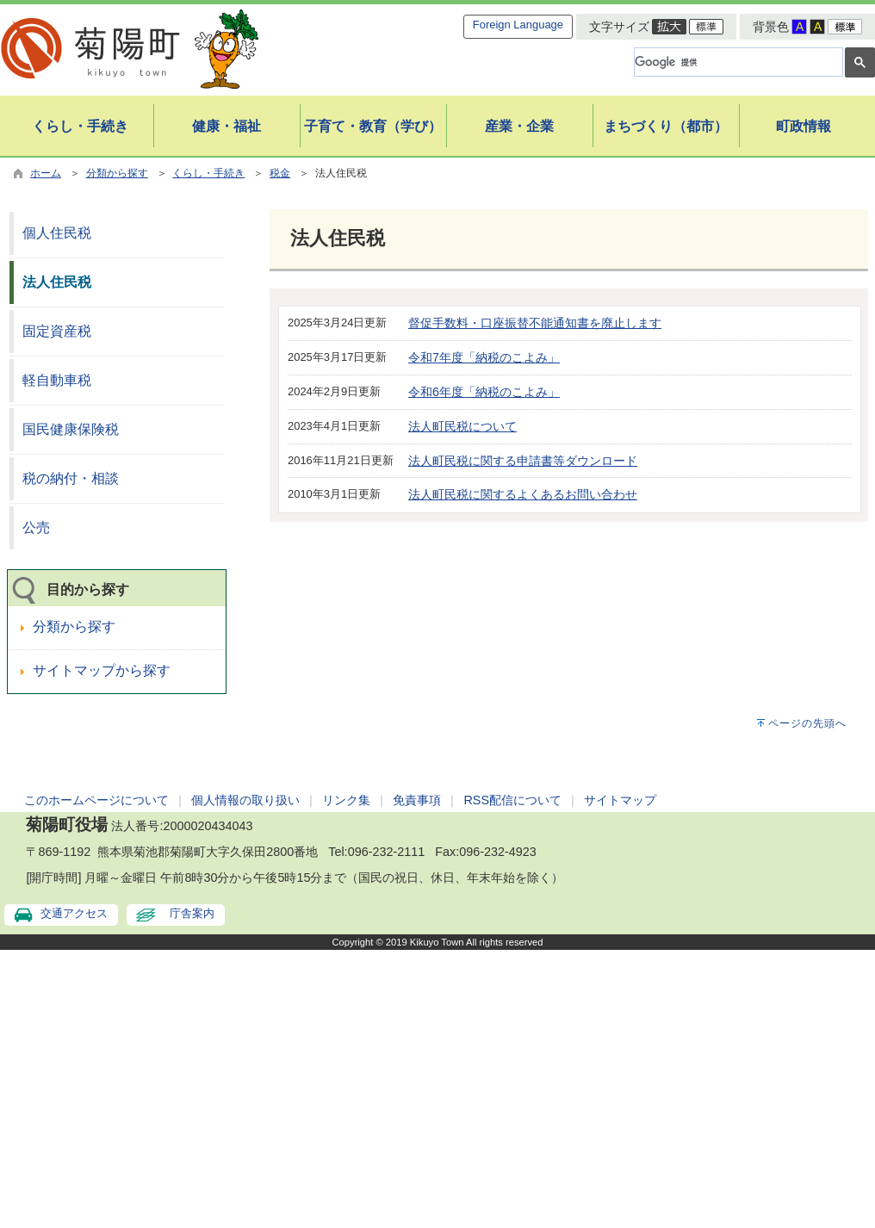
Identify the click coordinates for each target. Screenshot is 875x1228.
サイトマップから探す (102, 670)
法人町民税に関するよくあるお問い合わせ (522, 494)
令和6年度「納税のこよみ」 (484, 392)
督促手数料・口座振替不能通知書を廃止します (534, 323)
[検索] (737, 62)
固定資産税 (56, 331)
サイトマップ (620, 800)
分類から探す (117, 173)
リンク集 (346, 800)
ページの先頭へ (807, 723)
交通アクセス (74, 913)
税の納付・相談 (70, 478)
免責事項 (417, 800)
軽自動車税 (56, 380)
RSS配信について (512, 800)
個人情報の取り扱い (245, 800)
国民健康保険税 (70, 429)
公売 (36, 527)
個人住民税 (56, 233)
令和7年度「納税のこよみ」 (484, 357)
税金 (280, 173)
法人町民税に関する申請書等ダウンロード (522, 461)
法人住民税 (56, 282)
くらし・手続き (208, 173)
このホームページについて (96, 800)
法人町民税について (462, 426)
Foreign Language (518, 24)
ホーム (45, 173)
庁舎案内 (192, 913)
